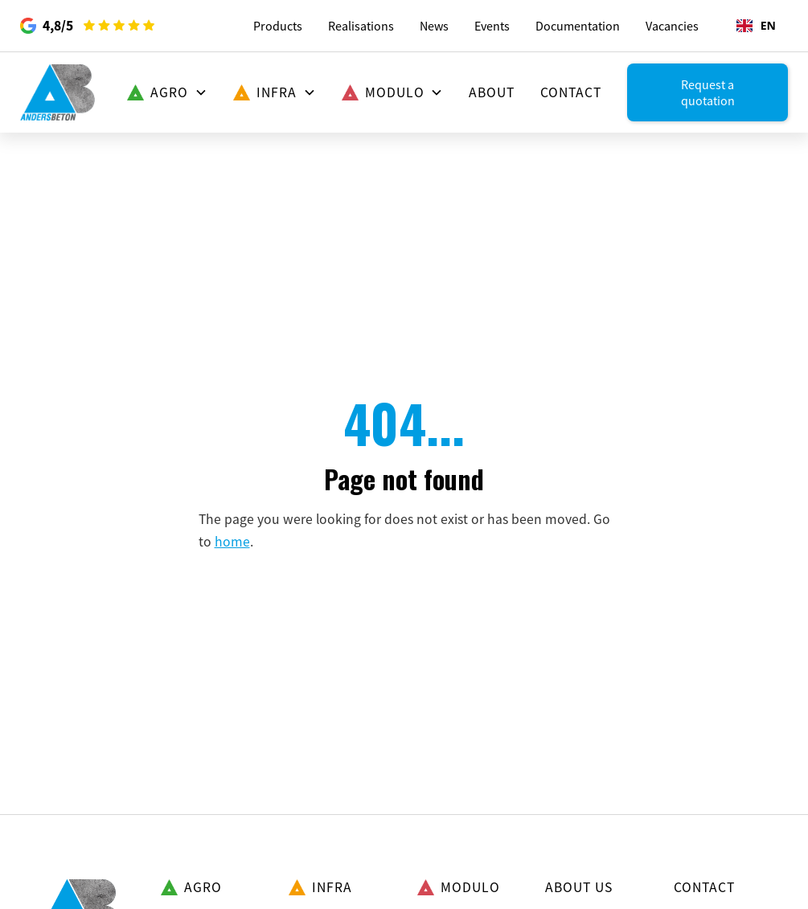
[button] (167, 92)
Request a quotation (708, 92)
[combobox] (756, 26)
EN (756, 25)
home (232, 542)
